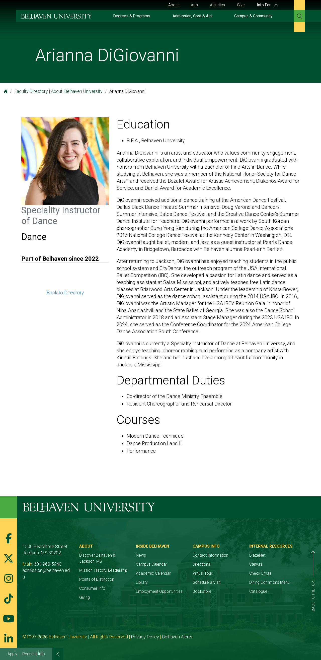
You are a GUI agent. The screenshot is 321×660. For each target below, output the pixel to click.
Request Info (33, 653)
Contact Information (210, 555)
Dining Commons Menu (269, 582)
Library (142, 582)
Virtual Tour (202, 573)
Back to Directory (65, 293)
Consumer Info (92, 588)
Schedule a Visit (206, 582)
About (173, 5)
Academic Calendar (153, 573)
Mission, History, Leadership (103, 570)
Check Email (260, 573)
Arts (194, 5)
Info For (267, 5)
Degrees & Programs (131, 16)
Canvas (255, 564)
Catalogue (258, 591)
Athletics (217, 5)
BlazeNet (257, 555)
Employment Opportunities (159, 591)
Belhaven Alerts (177, 636)
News (141, 555)
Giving (84, 597)
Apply (12, 653)
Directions (201, 564)
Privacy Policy (145, 636)
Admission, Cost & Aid (192, 16)
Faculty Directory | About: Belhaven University (58, 91)
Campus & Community (253, 16)
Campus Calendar (151, 564)
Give (241, 5)
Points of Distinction (96, 579)
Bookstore (202, 591)
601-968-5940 (47, 564)
